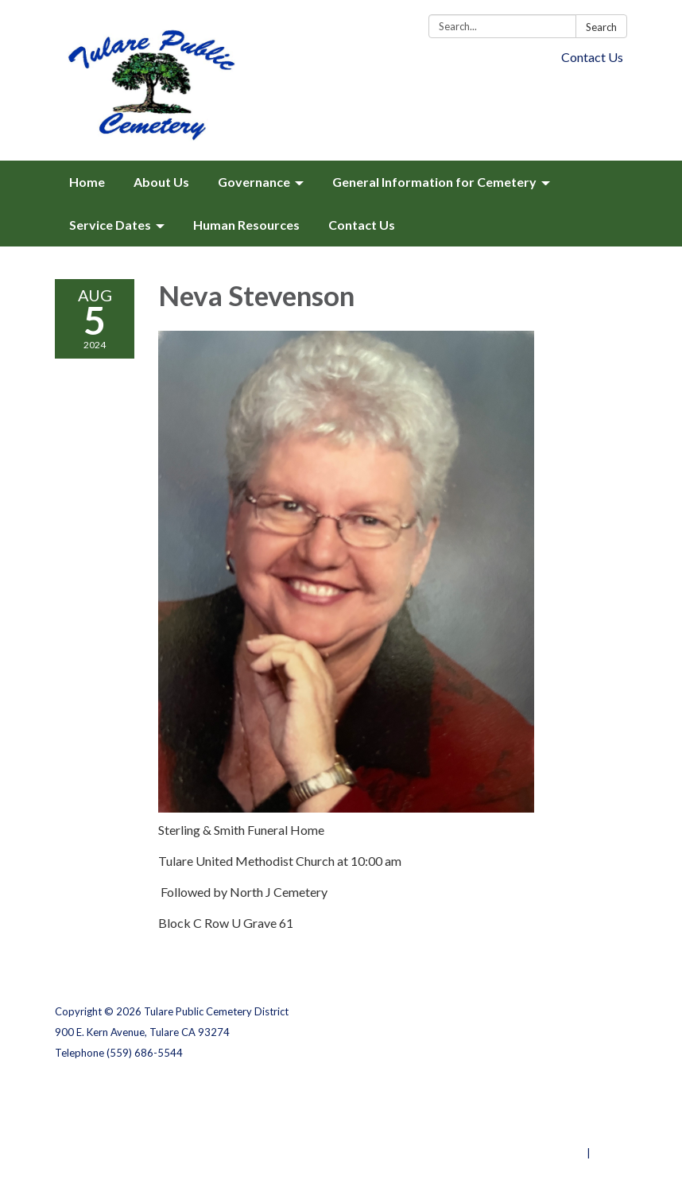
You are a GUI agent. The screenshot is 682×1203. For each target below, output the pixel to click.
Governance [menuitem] (254, 181)
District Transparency (571, 1111)
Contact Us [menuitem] (361, 224)
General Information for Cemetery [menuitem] (434, 181)
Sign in (610, 1153)
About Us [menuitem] (161, 181)
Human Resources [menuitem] (246, 224)
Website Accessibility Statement (543, 1132)
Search (601, 27)
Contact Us (592, 56)
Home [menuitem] (87, 181)
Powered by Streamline (525, 1153)
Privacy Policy (592, 1091)
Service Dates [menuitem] (110, 224)
